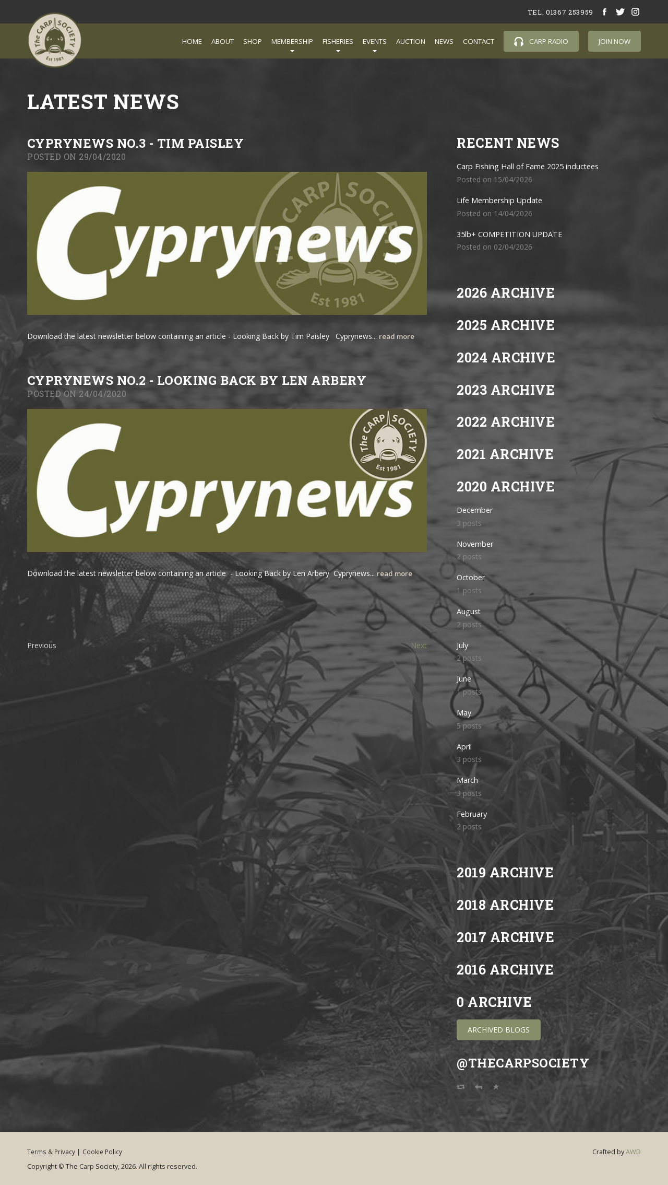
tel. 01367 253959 (556, 12)
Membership (292, 41)
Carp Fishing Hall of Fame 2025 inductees (535, 166)
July (463, 645)
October (472, 577)
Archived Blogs (499, 1030)
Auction (410, 41)
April (466, 746)
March (469, 780)
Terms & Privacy (51, 1150)
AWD (633, 1151)
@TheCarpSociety (526, 1062)
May (465, 712)
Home (192, 41)
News (444, 41)
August (470, 611)
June (465, 678)
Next (419, 645)
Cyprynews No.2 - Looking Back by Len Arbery (206, 380)
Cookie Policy (110, 1150)
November (477, 543)
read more (398, 336)
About (222, 41)
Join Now (614, 41)
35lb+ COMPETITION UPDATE (514, 234)
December (476, 509)
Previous (41, 645)
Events (375, 41)
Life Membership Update (505, 200)
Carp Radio (541, 41)
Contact (478, 41)
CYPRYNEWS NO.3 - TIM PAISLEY (141, 142)
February (474, 813)
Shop (252, 41)
